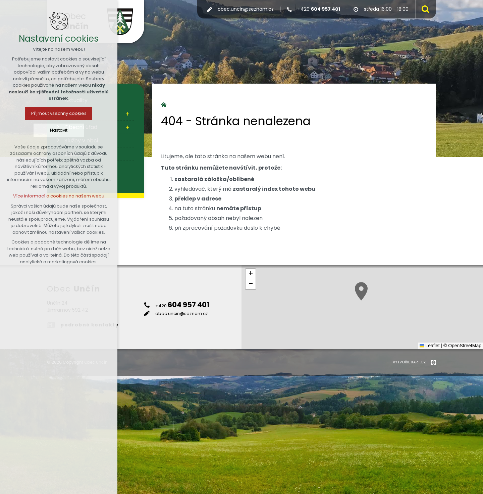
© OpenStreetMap (462, 345)
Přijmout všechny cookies (59, 113)
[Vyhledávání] (424, 9)
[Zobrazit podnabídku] (127, 114)
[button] (361, 291)
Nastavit (58, 130)
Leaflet (430, 345)
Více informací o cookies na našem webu (58, 196)
